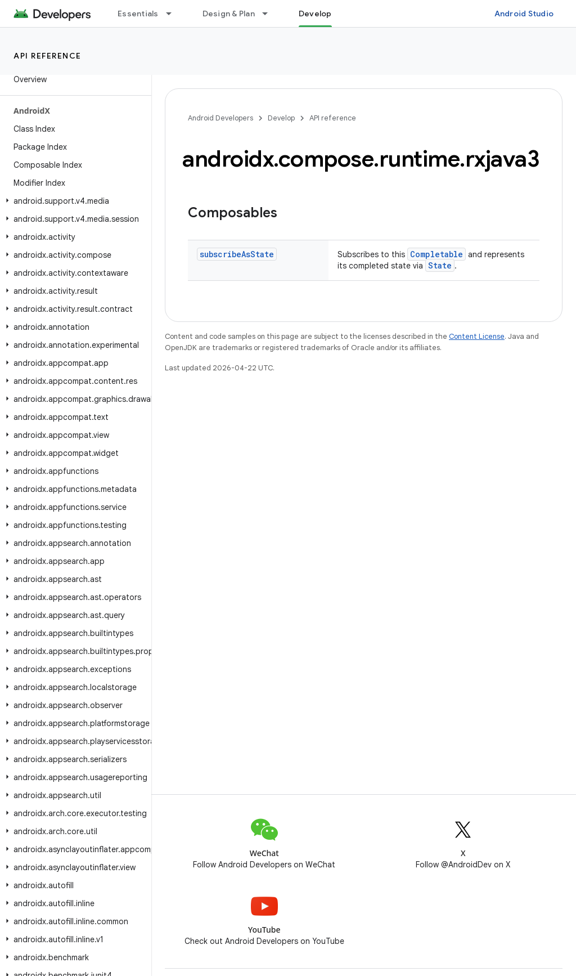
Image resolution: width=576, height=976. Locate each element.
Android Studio (524, 13)
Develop (281, 118)
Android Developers (220, 118)
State (440, 265)
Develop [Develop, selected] (315, 13)
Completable (436, 254)
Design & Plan (228, 13)
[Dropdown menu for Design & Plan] (270, 13)
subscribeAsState (237, 254)
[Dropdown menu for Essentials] (174, 13)
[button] (73, 201)
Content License (477, 336)
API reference (48, 56)
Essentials (138, 13)
